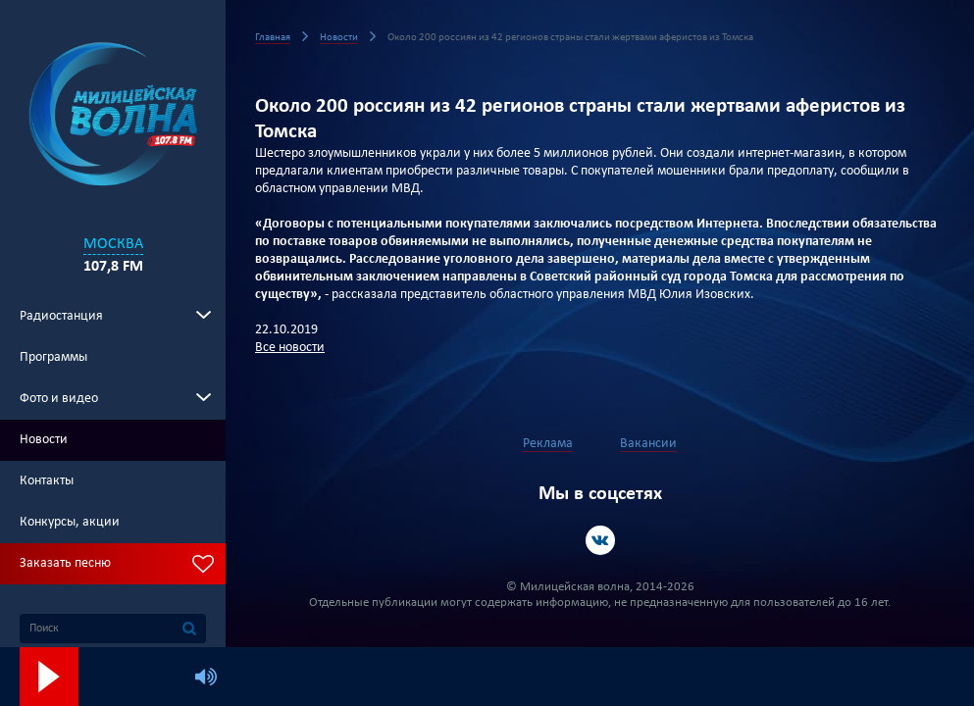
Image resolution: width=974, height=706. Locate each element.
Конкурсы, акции (70, 522)
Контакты (47, 481)
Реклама (548, 443)
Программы (53, 357)
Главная (272, 37)
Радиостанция (61, 316)
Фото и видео (59, 398)
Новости (44, 439)
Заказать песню (65, 563)
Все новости (290, 347)
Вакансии (648, 443)
